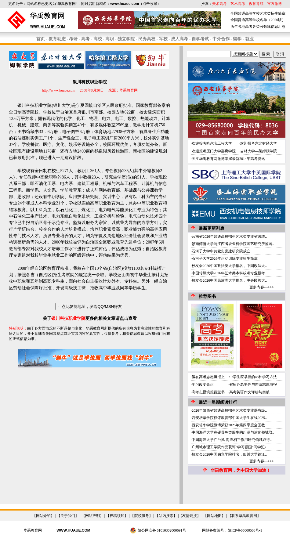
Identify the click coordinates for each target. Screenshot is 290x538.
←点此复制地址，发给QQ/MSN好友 (90, 306)
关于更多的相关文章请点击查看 (90, 318)
